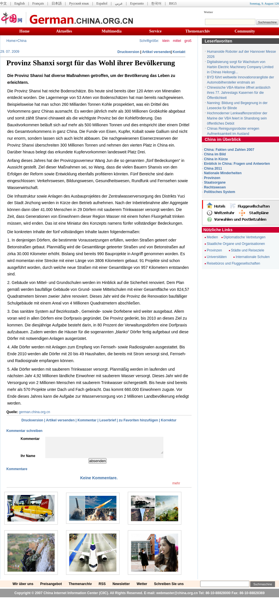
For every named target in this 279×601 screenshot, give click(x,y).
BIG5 (173, 3)
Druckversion (129, 52)
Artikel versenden (156, 52)
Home (24, 31)
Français (38, 3)
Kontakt (179, 52)
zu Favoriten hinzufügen (138, 420)
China (22, 41)
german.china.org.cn (34, 412)
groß (188, 41)
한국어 (156, 3)
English (19, 3)
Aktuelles (64, 31)
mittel (177, 41)
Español (102, 3)
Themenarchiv (197, 31)
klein (165, 41)
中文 (3, 3)
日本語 (57, 3)
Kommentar (87, 420)
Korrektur (169, 420)
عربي (119, 3)
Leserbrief (107, 420)
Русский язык (79, 3)
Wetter (208, 12)
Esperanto (137, 3)
